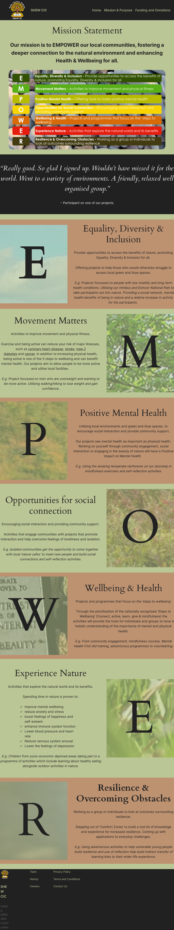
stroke (69, 349)
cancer (30, 354)
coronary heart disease (45, 349)
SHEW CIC (39, 10)
